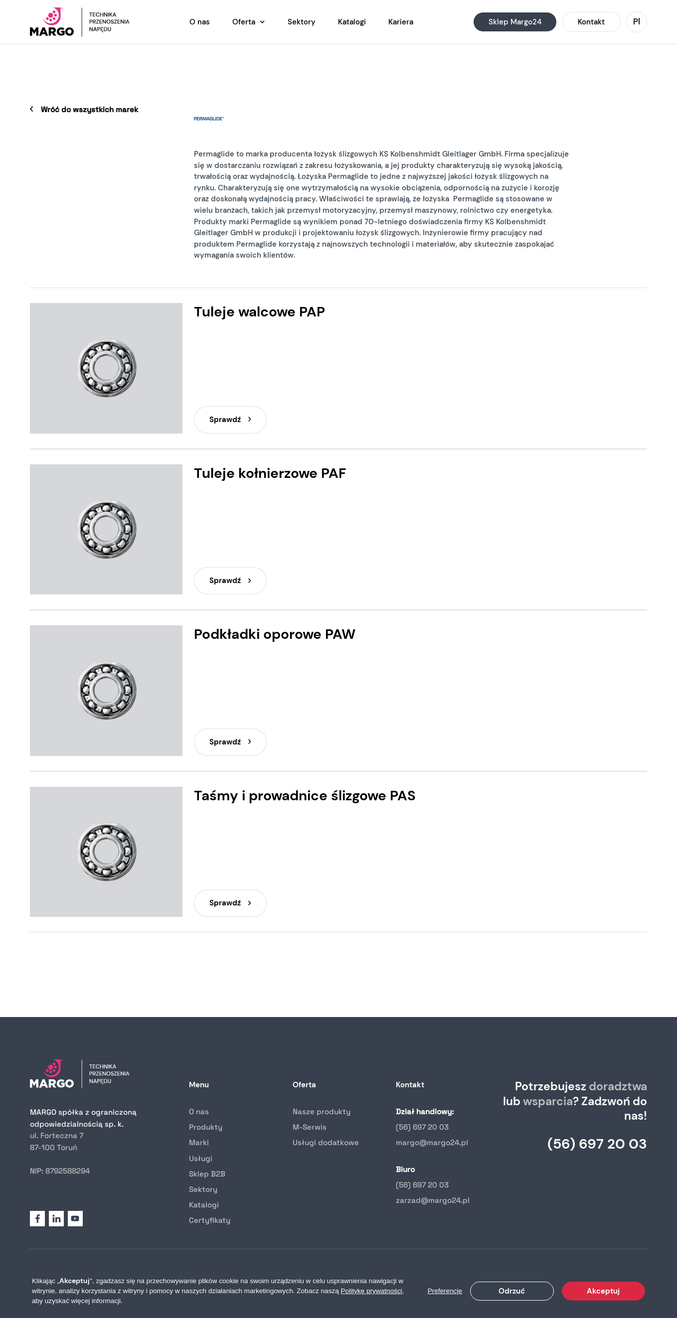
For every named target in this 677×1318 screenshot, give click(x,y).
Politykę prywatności (371, 1291)
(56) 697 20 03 (422, 1127)
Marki (199, 1142)
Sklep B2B (207, 1173)
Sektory (203, 1189)
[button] (248, 22)
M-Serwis (310, 1127)
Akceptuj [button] (603, 1291)
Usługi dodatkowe (326, 1142)
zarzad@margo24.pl (433, 1200)
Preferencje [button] (445, 1291)
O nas (199, 1111)
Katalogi (204, 1204)
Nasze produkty (321, 1111)
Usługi (200, 1158)
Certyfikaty (209, 1220)
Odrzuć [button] (512, 1291)
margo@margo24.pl (432, 1142)
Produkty (205, 1127)
